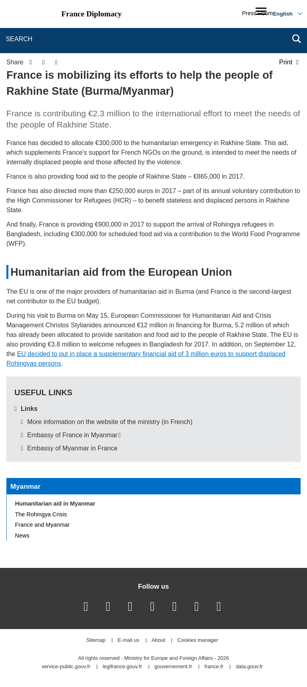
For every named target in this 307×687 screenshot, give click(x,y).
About (158, 640)
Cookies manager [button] (197, 640)
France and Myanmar (42, 525)
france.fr (213, 667)
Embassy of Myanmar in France (72, 448)
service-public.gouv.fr (66, 667)
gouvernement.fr (173, 667)
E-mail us (128, 640)
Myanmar (25, 486)
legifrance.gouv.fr (122, 667)
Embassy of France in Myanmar (72, 435)
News (22, 535)
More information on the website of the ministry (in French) (110, 421)
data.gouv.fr (249, 667)
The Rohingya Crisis (41, 514)
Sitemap (96, 640)
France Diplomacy (92, 14)
